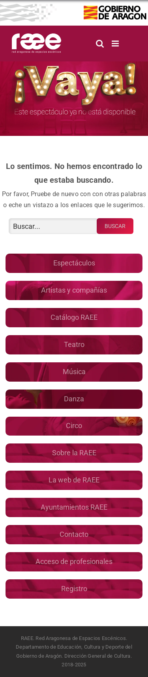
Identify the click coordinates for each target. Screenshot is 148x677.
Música (74, 371)
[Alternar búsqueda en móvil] (100, 43)
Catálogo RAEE (74, 317)
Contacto (74, 534)
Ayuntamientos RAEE (74, 507)
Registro (74, 588)
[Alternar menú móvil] (116, 43)
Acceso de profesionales (74, 561)
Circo (74, 425)
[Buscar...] (53, 226)
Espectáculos (74, 263)
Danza (74, 399)
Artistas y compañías (74, 290)
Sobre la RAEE (74, 453)
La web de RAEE (74, 480)
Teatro (74, 344)
